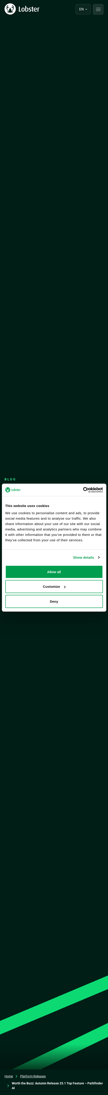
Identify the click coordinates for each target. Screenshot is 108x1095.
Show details (83, 557)
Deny (54, 601)
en (81, 9)
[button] (98, 9)
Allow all (54, 572)
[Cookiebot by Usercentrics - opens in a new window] (83, 490)
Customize (54, 586)
